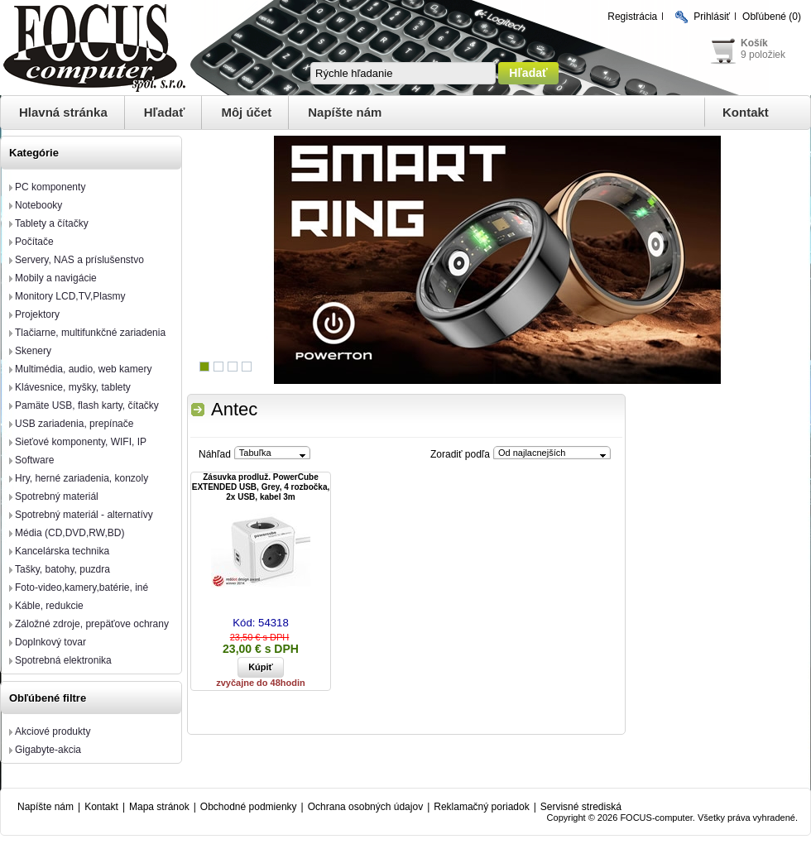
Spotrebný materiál (56, 496)
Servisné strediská (580, 807)
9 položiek (763, 54)
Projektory (37, 314)
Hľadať (164, 112)
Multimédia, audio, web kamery (83, 369)
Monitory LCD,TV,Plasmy (70, 296)
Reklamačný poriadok (481, 807)
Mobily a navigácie (56, 278)
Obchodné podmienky (248, 807)
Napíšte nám (345, 112)
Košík (754, 43)
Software (34, 460)
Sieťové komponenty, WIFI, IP (80, 442)
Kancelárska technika (62, 551)
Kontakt (745, 112)
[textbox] (403, 73)
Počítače (34, 241)
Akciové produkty (52, 731)
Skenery (33, 351)
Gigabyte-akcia (48, 749)
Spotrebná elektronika (63, 660)
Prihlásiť (711, 16)
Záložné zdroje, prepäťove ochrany (92, 624)
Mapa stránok (159, 807)
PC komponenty (50, 187)
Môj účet (246, 112)
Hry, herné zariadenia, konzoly (81, 478)
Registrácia (632, 16)
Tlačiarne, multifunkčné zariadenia (90, 332)
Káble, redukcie (49, 605)
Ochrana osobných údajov (365, 807)
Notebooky (38, 205)
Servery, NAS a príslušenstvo (79, 260)
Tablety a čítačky (52, 223)
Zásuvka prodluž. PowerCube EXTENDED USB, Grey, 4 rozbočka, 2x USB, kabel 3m (261, 486)
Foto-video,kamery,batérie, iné (81, 587)
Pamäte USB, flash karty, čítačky (87, 405)
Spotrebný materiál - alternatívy (84, 514)
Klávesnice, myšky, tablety (73, 387)
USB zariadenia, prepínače (74, 423)
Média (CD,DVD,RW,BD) (69, 533)
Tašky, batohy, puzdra (62, 569)
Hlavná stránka (63, 112)
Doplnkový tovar (50, 642)
